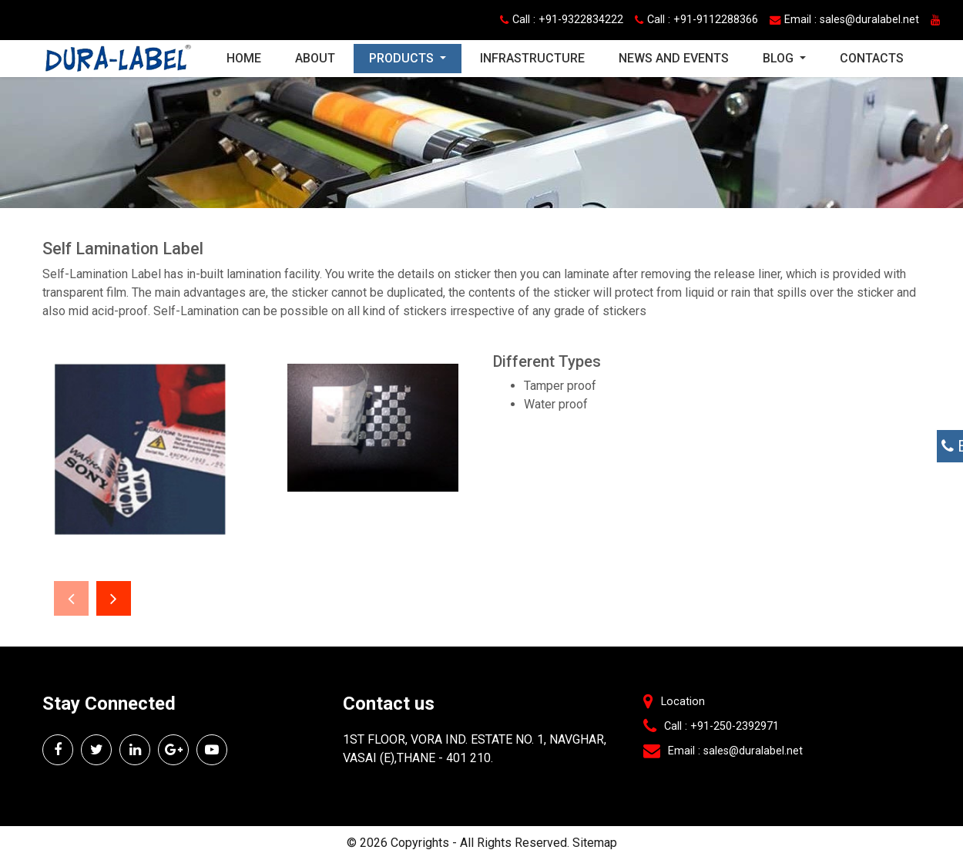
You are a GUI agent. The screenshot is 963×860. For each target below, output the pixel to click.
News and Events (674, 58)
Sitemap (594, 842)
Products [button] (403, 58)
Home (251, 57)
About (315, 58)
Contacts (872, 58)
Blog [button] (780, 58)
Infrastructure (532, 58)
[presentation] (71, 598)
